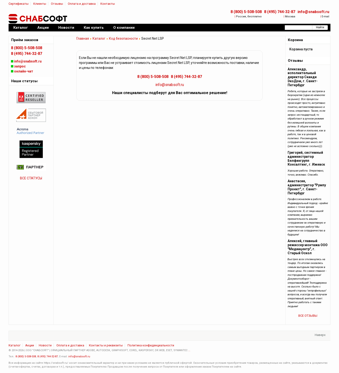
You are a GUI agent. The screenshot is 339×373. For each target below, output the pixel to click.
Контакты (107, 3)
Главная (82, 38)
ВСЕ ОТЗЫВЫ (307, 315)
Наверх (320, 335)
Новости (45, 345)
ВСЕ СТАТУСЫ (31, 178)
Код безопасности (123, 38)
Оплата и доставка (82, 3)
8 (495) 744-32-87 (279, 12)
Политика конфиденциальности (151, 345)
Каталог (99, 38)
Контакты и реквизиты (106, 345)
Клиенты (39, 3)
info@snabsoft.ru (313, 12)
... (189, 350)
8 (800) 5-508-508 (246, 12)
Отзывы (57, 3)
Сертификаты (19, 3)
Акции (29, 345)
